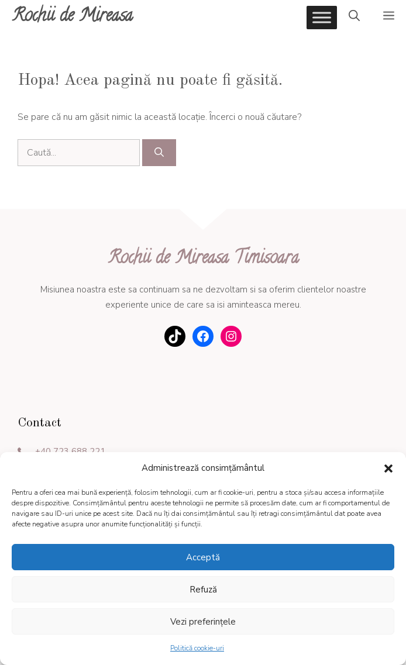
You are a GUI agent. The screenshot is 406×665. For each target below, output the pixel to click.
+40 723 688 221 (70, 451)
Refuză (203, 589)
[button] (388, 468)
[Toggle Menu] (321, 17)
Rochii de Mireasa (72, 17)
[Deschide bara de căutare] (354, 17)
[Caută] (159, 152)
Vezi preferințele (203, 622)
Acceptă (203, 557)
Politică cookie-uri (197, 648)
